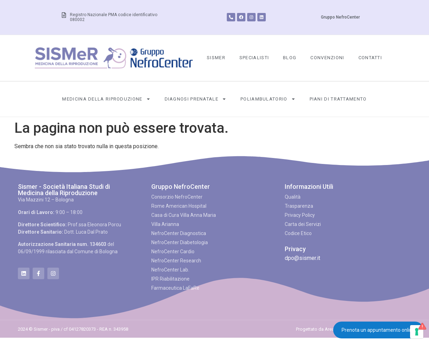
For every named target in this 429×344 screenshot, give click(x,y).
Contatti (370, 57)
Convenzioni (327, 57)
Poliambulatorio (268, 99)
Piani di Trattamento (338, 99)
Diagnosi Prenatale (195, 99)
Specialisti (254, 57)
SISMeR (216, 57)
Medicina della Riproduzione (106, 99)
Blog (289, 57)
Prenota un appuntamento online (378, 330)
